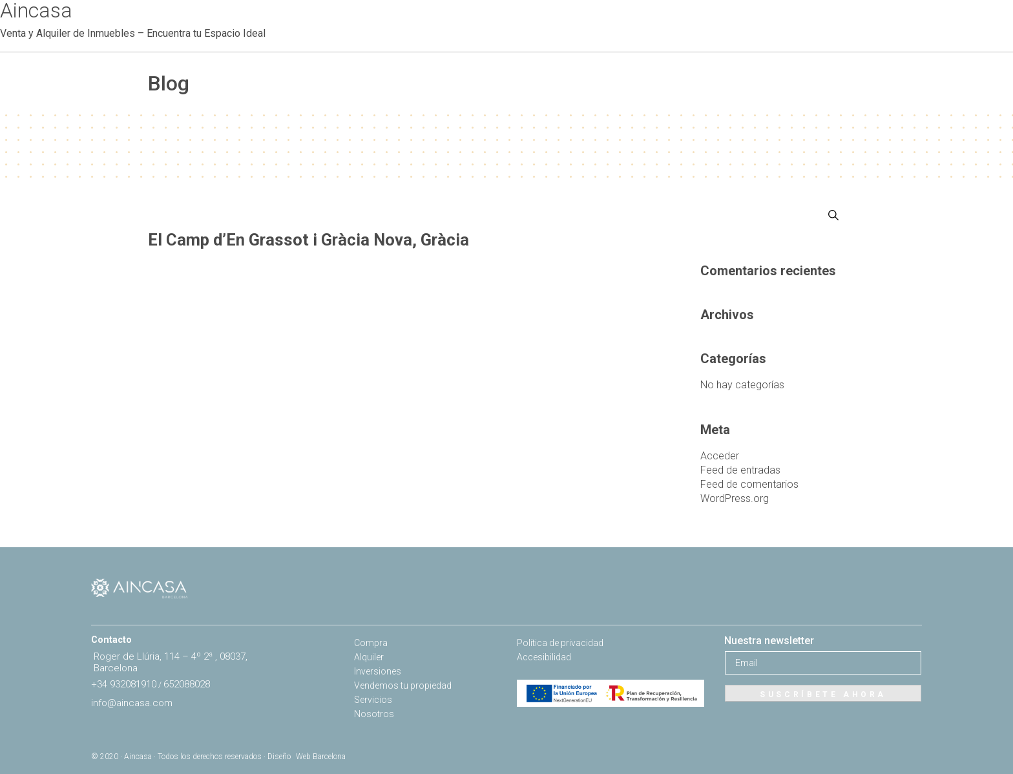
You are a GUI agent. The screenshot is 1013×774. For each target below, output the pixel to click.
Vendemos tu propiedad (403, 685)
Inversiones (377, 671)
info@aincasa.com (131, 703)
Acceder (719, 456)
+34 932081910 (123, 684)
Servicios (373, 700)
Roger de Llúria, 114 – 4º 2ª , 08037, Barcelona (170, 662)
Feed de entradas (740, 470)
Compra (371, 643)
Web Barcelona (321, 756)
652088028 (186, 684)
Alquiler (369, 657)
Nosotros (374, 714)
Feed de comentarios (749, 484)
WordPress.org (734, 498)
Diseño (279, 756)
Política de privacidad (560, 643)
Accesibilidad (544, 657)
